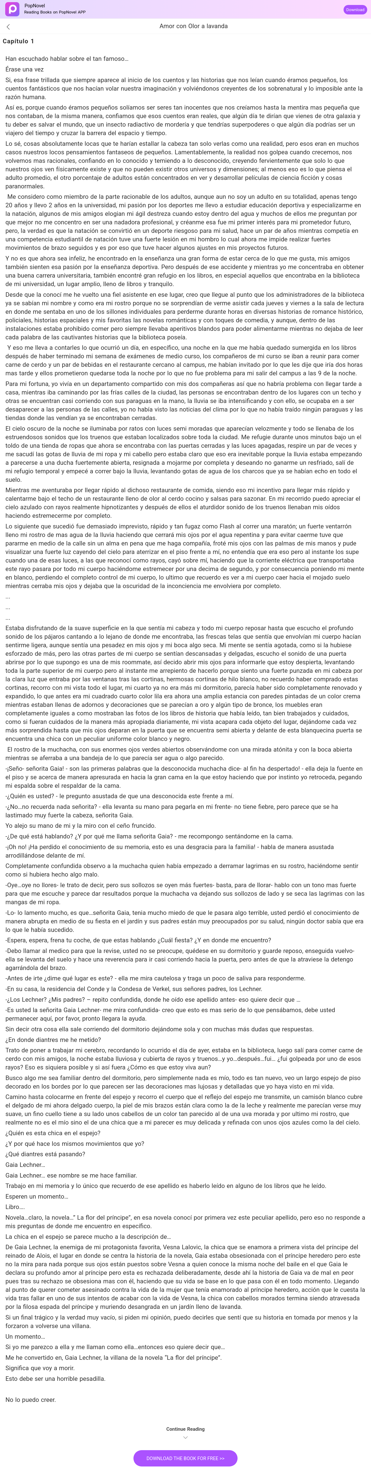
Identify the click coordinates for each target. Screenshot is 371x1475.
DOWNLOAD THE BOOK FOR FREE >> (185, 1458)
